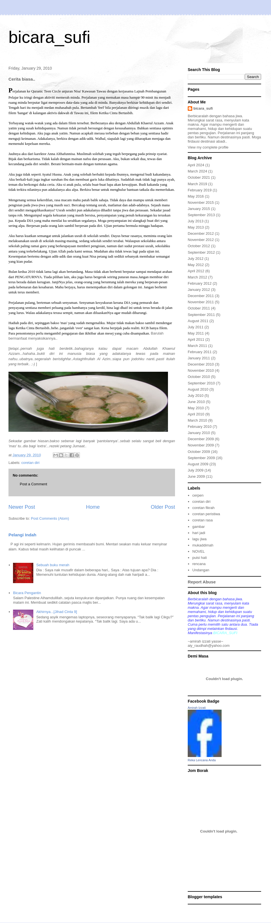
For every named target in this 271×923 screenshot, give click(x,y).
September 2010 (201, 383)
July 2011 (196, 327)
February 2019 (200, 190)
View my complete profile (208, 147)
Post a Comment (33, 484)
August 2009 (198, 464)
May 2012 (196, 265)
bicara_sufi (49, 37)
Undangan (200, 570)
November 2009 (201, 445)
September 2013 (201, 215)
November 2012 (201, 240)
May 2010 (196, 408)
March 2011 (197, 346)
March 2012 (197, 277)
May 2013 (196, 227)
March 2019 (197, 184)
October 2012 (199, 246)
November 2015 (201, 202)
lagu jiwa (199, 539)
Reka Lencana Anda (202, 760)
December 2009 (201, 439)
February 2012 (200, 283)
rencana (199, 564)
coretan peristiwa (206, 514)
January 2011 (199, 358)
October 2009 (199, 452)
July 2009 (196, 470)
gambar (198, 526)
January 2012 (199, 289)
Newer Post (21, 507)
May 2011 (196, 333)
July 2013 (196, 221)
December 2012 (201, 233)
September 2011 (201, 315)
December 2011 (201, 296)
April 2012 (196, 271)
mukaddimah (202, 545)
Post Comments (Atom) (50, 518)
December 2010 (201, 364)
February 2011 (200, 352)
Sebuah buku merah (52, 565)
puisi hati (199, 557)
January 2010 (199, 433)
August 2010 (198, 389)
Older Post (163, 507)
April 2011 (196, 339)
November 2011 (201, 302)
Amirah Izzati (197, 707)
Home (93, 507)
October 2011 (199, 308)
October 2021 (199, 177)
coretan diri (30, 463)
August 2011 (198, 321)
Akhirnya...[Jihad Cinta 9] (56, 612)
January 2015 (199, 209)
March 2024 (197, 171)
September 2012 (201, 252)
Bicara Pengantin (27, 593)
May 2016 (196, 196)
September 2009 (201, 458)
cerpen (198, 495)
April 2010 (196, 414)
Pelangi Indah (22, 534)
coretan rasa (202, 520)
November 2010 (201, 370)
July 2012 (196, 258)
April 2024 (196, 165)
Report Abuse (202, 581)
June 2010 (196, 402)
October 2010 (199, 377)
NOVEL (198, 551)
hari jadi (198, 533)
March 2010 (197, 420)
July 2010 (196, 395)
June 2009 (196, 476)
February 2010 (200, 426)
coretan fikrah (203, 508)
